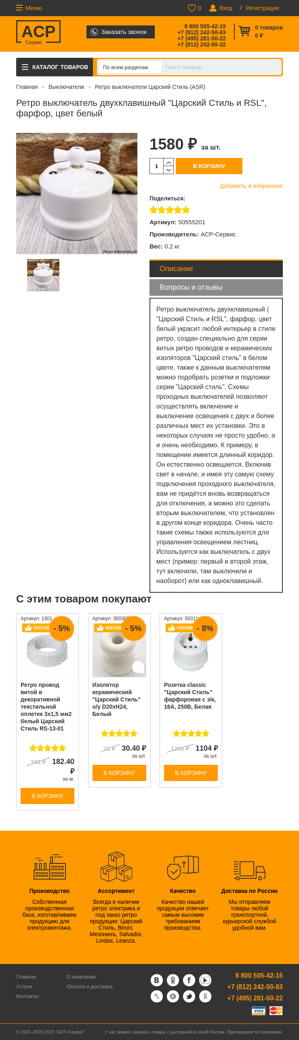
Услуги (24, 986)
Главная (27, 87)
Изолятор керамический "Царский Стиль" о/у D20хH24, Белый (117, 699)
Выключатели (66, 87)
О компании (81, 977)
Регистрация (262, 8)
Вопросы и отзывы (191, 287)
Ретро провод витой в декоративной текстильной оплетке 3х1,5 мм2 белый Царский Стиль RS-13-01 (46, 707)
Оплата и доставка (90, 986)
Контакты (27, 996)
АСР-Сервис (218, 234)
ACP (38, 33)
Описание (176, 269)
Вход (225, 8)
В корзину (209, 166)
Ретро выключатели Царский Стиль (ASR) (150, 87)
